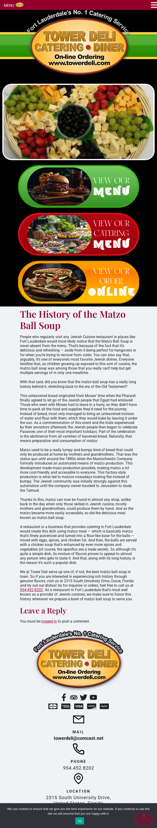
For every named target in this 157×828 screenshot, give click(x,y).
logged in (49, 621)
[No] (143, 819)
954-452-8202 (31, 590)
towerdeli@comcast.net (78, 738)
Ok (80, 821)
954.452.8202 (78, 768)
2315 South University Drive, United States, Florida (78, 800)
